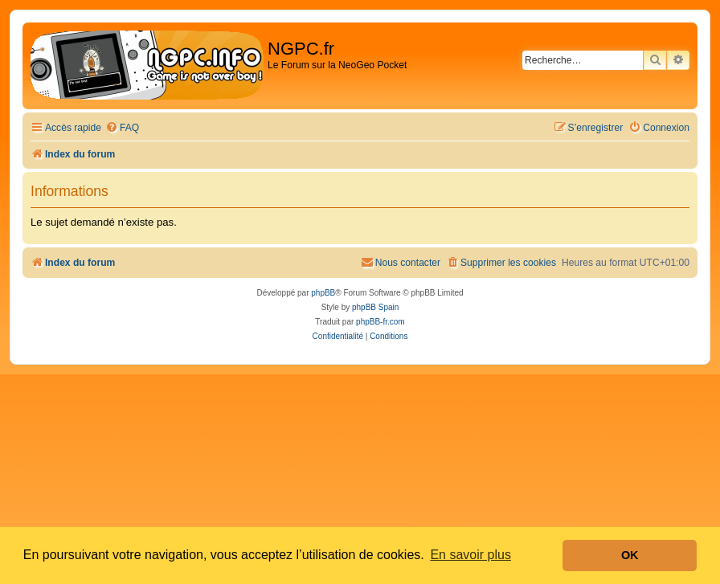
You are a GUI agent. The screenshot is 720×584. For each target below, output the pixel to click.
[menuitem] (122, 128)
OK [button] (630, 555)
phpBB (323, 292)
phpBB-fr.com (380, 321)
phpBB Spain (375, 307)
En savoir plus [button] (470, 555)
